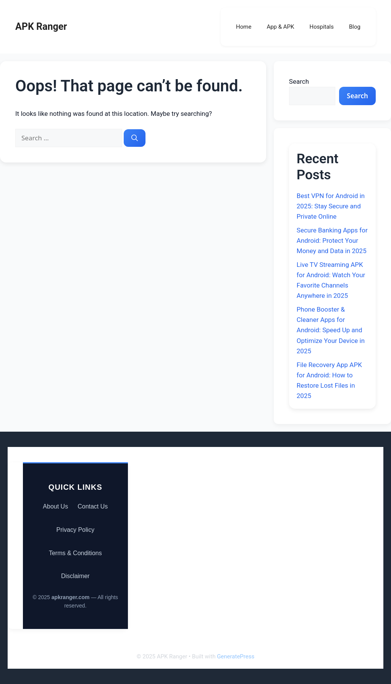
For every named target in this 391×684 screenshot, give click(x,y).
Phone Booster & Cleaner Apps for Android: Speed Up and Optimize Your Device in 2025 (331, 330)
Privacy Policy (76, 529)
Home (243, 26)
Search (299, 81)
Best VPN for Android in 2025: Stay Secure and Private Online (331, 206)
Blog (354, 26)
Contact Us (93, 506)
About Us (55, 506)
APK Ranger (41, 26)
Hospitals (321, 26)
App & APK (280, 26)
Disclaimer (75, 576)
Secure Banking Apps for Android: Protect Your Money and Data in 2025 (332, 240)
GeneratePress (235, 656)
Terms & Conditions (75, 553)
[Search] (134, 138)
